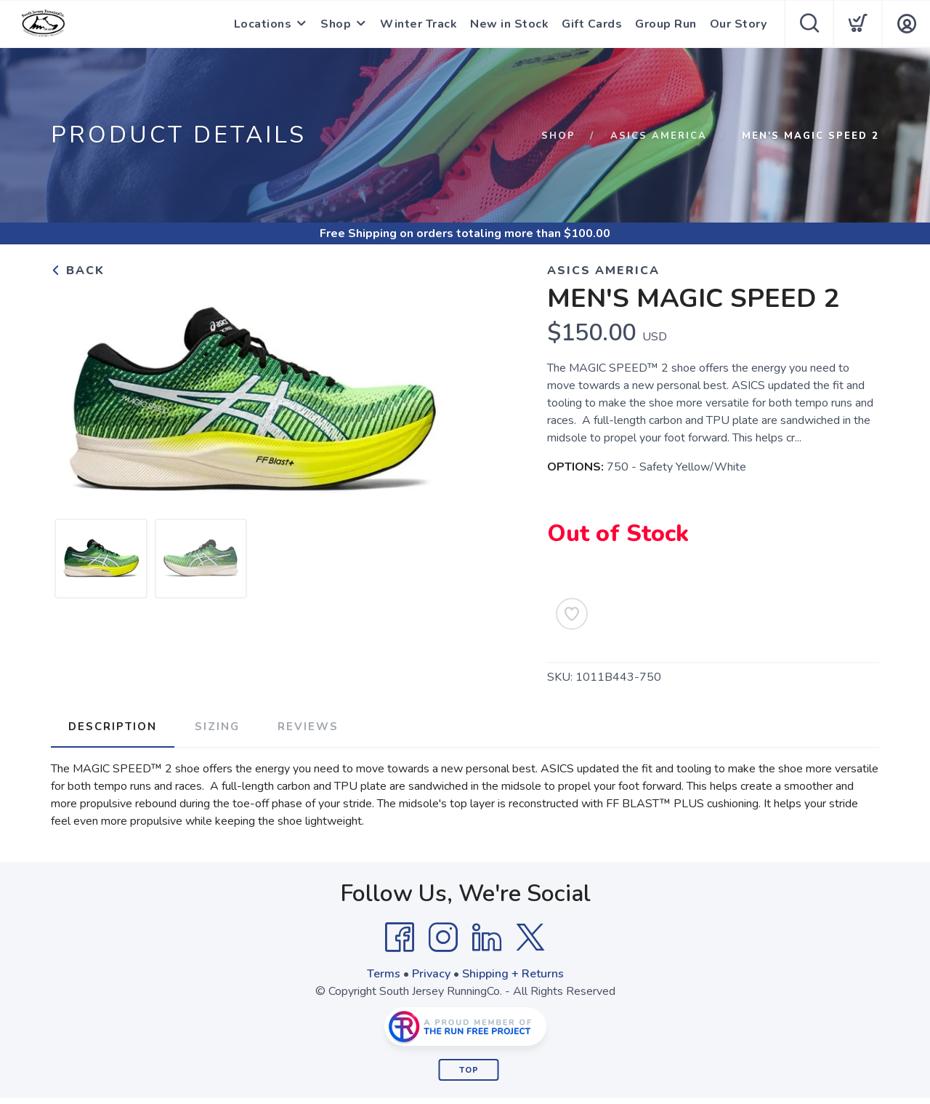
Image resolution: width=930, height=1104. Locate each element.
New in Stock (509, 24)
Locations (263, 24)
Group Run (666, 24)
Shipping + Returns (513, 974)
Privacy (431, 974)
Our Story (738, 24)
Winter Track (418, 24)
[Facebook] (399, 937)
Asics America (658, 136)
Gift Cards (592, 24)
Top (469, 1070)
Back (78, 271)
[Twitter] (530, 937)
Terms (383, 974)
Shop (335, 24)
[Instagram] (443, 937)
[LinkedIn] (487, 937)
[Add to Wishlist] (572, 614)
